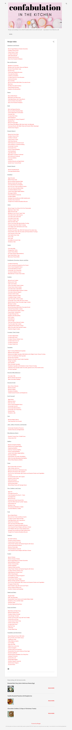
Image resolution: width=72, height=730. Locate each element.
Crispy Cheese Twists (13, 52)
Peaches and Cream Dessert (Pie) (16, 500)
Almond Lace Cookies (13, 280)
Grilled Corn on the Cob (13, 646)
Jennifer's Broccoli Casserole (15, 649)
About (11, 34)
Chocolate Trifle (11, 376)
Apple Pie (10, 491)
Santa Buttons (11, 319)
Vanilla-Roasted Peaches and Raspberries (17, 392)
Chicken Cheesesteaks (13, 564)
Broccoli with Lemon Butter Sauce (16, 637)
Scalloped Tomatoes (13, 656)
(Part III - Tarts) (21, 495)
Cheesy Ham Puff (12, 438)
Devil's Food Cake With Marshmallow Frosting (18, 223)
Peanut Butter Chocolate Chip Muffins (16, 456)
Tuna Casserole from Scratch (15, 421)
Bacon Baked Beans (12, 95)
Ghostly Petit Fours (12, 228)
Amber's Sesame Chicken (14, 559)
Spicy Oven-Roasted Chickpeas (15, 59)
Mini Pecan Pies (11, 498)
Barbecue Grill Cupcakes (13, 352)
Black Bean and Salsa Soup (14, 97)
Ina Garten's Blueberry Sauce (14, 189)
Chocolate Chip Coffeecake (14, 216)
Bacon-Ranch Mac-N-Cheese (15, 466)
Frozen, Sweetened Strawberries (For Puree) (18, 265)
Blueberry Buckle (12, 387)
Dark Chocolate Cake (13, 221)
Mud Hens (10, 84)
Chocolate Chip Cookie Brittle (15, 288)
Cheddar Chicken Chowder (14, 614)
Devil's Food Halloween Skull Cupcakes (17, 356)
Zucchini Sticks (11, 664)
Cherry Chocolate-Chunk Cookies (15, 285)
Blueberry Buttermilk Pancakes (15, 183)
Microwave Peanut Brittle (13, 257)
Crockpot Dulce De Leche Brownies (16, 77)
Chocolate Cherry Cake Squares (15, 215)
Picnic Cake (10, 236)
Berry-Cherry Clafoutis (13, 386)
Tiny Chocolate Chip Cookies (14, 324)
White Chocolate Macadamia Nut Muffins (17, 458)
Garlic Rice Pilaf (11, 644)
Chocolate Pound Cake (13, 218)
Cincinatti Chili (11, 114)
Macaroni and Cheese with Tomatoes (16, 471)
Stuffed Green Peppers (13, 127)
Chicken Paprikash (12, 565)
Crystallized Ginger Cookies (14, 297)
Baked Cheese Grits (12, 179)
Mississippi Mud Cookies (13, 305)
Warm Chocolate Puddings (14, 379)
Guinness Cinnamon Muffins (14, 449)
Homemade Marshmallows (14, 408)
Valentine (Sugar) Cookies (14, 329)
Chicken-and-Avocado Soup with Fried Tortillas (19, 617)
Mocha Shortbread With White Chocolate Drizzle (19, 82)
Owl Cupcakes (11, 362)
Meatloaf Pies (11, 121)
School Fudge (11, 320)
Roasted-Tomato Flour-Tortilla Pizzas (16, 436)
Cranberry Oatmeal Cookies (14, 295)
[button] (53, 42)
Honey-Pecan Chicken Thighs (15, 579)
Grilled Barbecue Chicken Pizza (15, 572)
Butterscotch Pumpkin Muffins (15, 446)
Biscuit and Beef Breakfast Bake (15, 111)
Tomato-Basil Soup (12, 629)
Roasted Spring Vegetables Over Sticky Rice (18, 654)
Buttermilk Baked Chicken (14, 562)
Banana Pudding (11, 389)
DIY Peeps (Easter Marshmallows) (16, 253)
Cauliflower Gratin (12, 639)
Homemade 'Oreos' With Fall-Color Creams (18, 300)
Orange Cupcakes (12, 361)
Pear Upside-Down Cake (13, 235)
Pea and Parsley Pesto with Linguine (16, 476)
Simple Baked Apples (13, 659)
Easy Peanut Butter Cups (13, 255)
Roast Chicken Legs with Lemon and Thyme (18, 585)
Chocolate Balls (11, 248)
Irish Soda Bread (12, 151)
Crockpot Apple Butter (13, 335)
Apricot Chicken (11, 557)
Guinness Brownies (12, 79)
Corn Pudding (11, 642)
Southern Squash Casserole (14, 661)
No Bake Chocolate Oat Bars (14, 85)
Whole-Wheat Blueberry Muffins (15, 460)
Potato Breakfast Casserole (14, 194)
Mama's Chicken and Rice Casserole (16, 580)
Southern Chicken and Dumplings (15, 589)
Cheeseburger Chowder (13, 616)
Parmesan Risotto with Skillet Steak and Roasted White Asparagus (23, 126)
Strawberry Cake (12, 241)
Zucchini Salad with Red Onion (15, 604)
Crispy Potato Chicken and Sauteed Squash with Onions (21, 543)
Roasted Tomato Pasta (13, 478)
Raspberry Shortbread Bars (14, 89)
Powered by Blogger (36, 723)
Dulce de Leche (11, 402)
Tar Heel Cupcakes (12, 369)
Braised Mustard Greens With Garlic (16, 636)
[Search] (66, 4)
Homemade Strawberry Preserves (16, 428)
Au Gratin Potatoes (12, 538)
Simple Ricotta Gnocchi (13, 57)
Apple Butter (11, 399)
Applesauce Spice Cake (13, 210)
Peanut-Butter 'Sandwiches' (14, 312)
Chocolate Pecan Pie (13, 493)
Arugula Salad (11, 595)
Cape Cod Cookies (12, 283)
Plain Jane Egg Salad (13, 597)
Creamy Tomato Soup (13, 622)
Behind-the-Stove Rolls (13, 134)
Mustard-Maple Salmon (13, 419)
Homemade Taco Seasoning (14, 270)
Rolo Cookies (11, 317)
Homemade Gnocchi (13, 406)
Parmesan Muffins (12, 158)
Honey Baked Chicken (13, 577)
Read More (51, 688)
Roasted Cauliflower (12, 652)
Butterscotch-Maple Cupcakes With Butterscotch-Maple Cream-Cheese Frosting (26, 354)
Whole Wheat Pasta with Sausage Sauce (17, 485)
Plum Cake (10, 238)
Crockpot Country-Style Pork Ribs (16, 518)
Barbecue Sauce (12, 401)
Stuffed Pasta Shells (13, 483)
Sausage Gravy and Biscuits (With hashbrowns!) (19, 530)
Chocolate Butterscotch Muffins (15, 184)
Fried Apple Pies (11, 496)
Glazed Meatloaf (12, 117)
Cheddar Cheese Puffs (13, 50)
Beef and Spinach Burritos (14, 109)
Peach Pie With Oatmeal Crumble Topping (17, 501)
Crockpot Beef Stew (12, 116)
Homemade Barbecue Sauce (14, 268)
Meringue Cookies (12, 303)
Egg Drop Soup (11, 626)
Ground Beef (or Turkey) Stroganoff (16, 119)
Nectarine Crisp (11, 505)
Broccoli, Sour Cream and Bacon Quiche (17, 186)
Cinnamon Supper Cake (13, 220)
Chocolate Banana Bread (13, 171)
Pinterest (28, 34)
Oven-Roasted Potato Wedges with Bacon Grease (19, 527)
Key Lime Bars (11, 80)
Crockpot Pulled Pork (13, 344)
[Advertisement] (62, 60)
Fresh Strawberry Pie (13, 495)
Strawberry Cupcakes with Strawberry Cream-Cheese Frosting (22, 366)
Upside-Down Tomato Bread (14, 163)
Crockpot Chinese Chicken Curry (15, 339)
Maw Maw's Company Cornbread (15, 154)
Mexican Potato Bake (13, 122)
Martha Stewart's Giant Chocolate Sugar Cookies (19, 302)
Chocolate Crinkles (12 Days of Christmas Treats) (22, 708)
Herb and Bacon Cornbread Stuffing (16, 144)
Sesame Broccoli (12, 657)
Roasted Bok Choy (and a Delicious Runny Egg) (19, 651)
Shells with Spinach (12, 480)
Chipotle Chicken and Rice (14, 567)
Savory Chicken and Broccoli (14, 587)
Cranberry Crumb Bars (13, 75)
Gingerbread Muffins (12, 448)
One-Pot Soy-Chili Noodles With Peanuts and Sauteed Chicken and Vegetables (26, 473)
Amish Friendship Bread (13, 169)
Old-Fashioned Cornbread (14, 156)
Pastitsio (10, 475)
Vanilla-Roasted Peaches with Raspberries (20, 696)
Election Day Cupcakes (13, 357)
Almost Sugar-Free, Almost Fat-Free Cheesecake (19, 208)
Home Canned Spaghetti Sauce (15, 267)
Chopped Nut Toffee (13, 250)
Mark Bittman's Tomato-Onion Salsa (16, 273)
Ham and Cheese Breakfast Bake (15, 188)
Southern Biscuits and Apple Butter (16, 161)
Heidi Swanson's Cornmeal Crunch (16, 142)
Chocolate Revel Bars (13, 74)
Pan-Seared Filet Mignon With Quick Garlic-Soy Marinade (21, 124)
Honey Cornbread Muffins (14, 149)
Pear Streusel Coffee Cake (14, 233)
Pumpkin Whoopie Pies (13, 314)
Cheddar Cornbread (12, 137)
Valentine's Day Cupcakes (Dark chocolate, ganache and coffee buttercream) (26, 367)
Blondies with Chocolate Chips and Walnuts (18, 67)
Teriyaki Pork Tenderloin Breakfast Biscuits (18, 201)
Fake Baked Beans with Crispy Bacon (16, 99)
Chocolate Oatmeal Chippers (14, 292)
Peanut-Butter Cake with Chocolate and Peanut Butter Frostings (23, 231)
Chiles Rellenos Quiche (13, 641)
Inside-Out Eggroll (12, 647)
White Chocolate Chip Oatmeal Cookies (17, 327)
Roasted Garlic (11, 411)
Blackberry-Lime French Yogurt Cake (16, 213)
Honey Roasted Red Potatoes (15, 545)
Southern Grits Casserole (14, 199)
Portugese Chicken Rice (13, 584)
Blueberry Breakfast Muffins (14, 444)
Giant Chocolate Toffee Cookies (15, 298)
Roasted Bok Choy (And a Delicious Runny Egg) (21, 683)
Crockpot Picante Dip (13, 54)
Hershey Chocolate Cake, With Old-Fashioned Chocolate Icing (22, 230)
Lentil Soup (10, 627)
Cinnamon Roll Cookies (13, 293)
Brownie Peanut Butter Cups (14, 69)
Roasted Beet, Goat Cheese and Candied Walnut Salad (20, 599)
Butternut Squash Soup (13, 612)
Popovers (10, 159)
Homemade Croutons (13, 146)
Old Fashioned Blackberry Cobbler (15, 506)
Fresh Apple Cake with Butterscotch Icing (17, 226)
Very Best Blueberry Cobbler (14, 508)
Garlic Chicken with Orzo (13, 468)
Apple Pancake (11, 178)
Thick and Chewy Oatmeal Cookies (16, 322)
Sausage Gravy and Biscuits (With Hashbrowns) (19, 198)
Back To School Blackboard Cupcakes (17, 350)
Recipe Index (18, 34)
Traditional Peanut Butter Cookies (15, 325)
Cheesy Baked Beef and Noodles (15, 112)
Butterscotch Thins (12, 282)
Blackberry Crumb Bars (13, 65)
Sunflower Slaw (11, 602)
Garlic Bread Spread (12, 55)
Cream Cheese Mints (13, 251)
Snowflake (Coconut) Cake (14, 240)
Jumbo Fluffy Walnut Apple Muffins (16, 191)
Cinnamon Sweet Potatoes (14, 540)
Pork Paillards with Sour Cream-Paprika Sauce (18, 528)
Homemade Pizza (12, 147)
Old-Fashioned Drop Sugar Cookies (16, 310)
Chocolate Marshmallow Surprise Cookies (17, 290)
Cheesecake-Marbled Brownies (15, 72)
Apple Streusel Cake (12, 211)
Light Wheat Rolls (12, 153)
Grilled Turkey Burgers (13, 574)
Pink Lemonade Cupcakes (14, 364)
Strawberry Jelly (11, 413)
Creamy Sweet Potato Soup (14, 542)
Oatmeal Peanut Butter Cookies (15, 309)
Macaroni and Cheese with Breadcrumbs (17, 470)
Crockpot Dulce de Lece (13, 340)
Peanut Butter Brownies (13, 87)
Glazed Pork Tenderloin (13, 522)
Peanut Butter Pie (12, 503)
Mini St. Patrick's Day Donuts (14, 377)
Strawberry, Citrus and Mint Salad (15, 600)
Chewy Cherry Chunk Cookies (15, 287)
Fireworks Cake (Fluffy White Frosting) (17, 225)
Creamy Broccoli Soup (13, 619)
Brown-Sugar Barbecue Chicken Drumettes (18, 48)
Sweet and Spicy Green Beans (15, 100)
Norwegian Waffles (12, 193)
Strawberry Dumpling (13, 391)
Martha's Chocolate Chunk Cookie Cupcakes (18, 359)
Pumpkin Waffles (12, 196)
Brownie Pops (11, 70)
